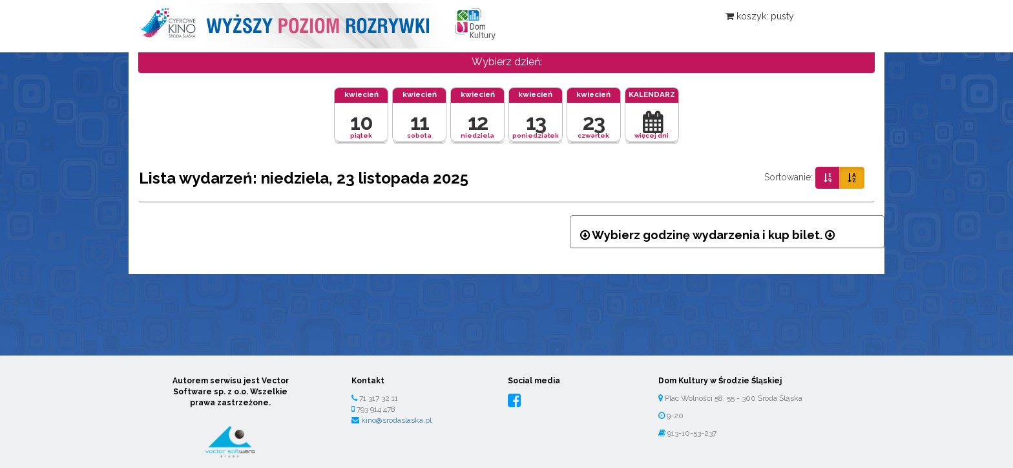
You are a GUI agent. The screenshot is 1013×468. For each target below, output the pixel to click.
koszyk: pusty (760, 16)
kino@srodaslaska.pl (396, 420)
